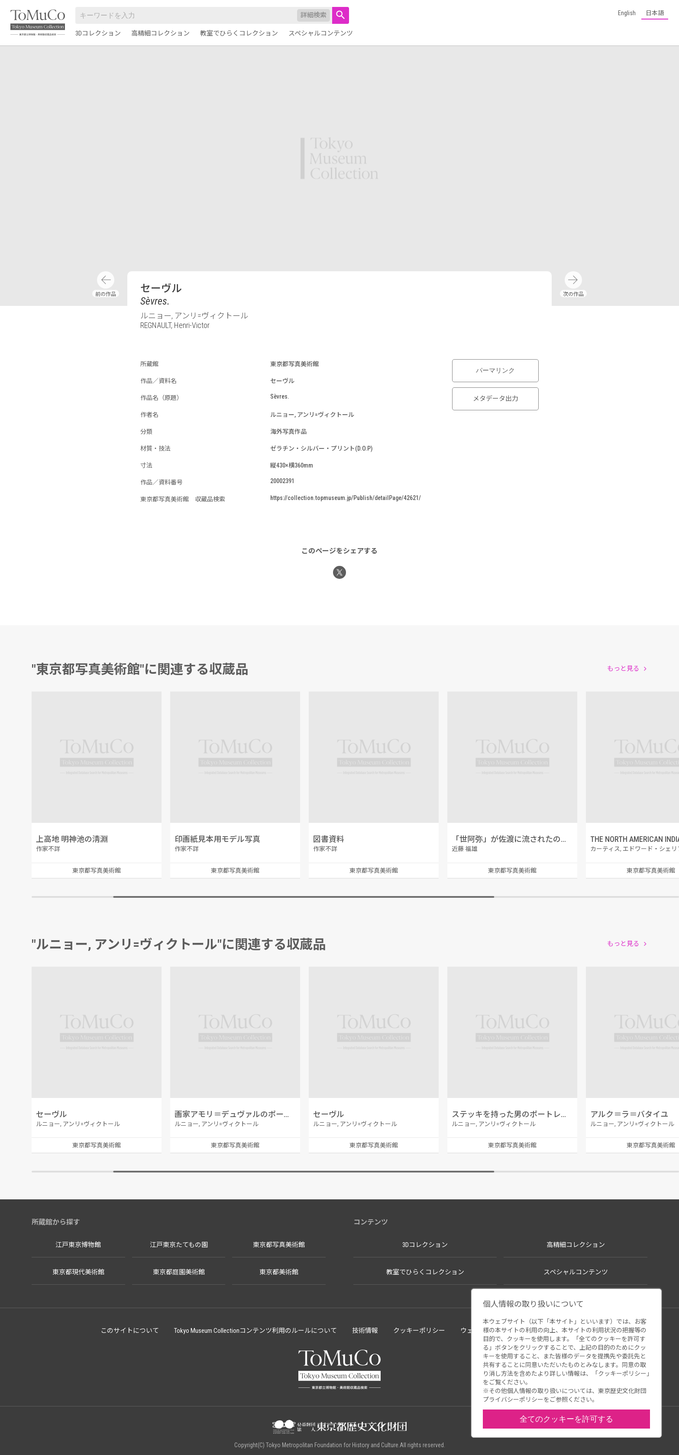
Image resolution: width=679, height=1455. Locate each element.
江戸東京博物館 (78, 1245)
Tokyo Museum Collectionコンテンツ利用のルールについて (255, 1331)
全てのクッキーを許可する (566, 1418)
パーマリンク (495, 370)
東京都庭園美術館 (179, 1272)
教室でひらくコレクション (239, 33)
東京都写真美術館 (279, 1245)
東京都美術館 (278, 1272)
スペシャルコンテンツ (320, 33)
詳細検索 (314, 15)
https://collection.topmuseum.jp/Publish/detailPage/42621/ (345, 497)
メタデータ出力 (495, 399)
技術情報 (365, 1331)
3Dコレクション (98, 33)
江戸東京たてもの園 (179, 1245)
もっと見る (623, 668)
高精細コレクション (160, 33)
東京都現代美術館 (78, 1272)
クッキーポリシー (419, 1331)
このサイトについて (129, 1331)
